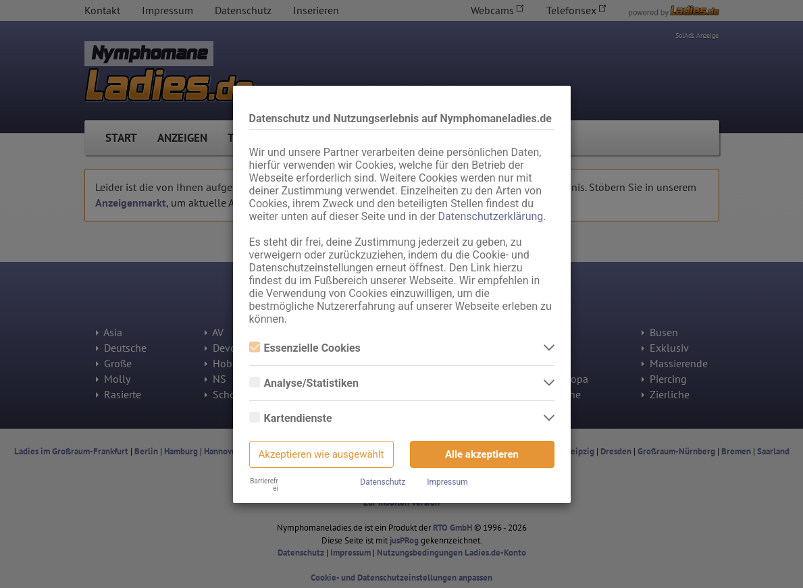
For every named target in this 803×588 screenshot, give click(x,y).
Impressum (447, 482)
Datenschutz (382, 482)
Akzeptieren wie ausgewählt (321, 454)
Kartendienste (290, 418)
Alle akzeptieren (482, 454)
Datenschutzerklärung (491, 216)
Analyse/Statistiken (304, 383)
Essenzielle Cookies (305, 348)
